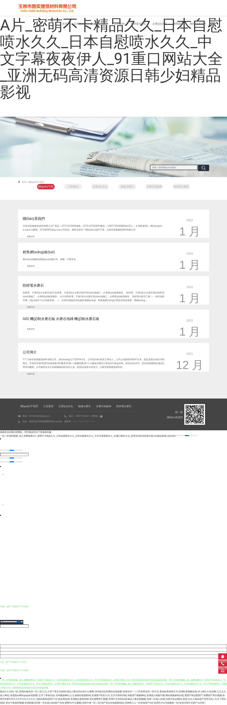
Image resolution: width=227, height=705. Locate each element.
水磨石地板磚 (154, 186)
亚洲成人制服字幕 (155, 695)
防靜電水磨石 (138, 23)
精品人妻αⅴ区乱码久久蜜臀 (80, 691)
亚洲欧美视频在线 (188, 691)
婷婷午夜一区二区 (91, 703)
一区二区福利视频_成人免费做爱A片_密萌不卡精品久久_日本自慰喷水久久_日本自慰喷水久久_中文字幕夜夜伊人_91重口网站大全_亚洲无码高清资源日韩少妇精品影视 (83, 436)
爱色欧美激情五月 (169, 691)
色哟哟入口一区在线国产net (138, 703)
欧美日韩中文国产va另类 (192, 703)
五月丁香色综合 (46, 695)
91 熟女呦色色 (62, 699)
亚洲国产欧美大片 (100, 695)
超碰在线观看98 (82, 695)
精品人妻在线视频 (136, 699)
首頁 (64, 23)
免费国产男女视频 (212, 695)
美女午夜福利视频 (15, 703)
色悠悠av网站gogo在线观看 (24, 695)
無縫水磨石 (127, 186)
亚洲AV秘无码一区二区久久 (33, 691)
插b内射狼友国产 (45, 699)
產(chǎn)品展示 (99, 23)
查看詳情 (31, 236)
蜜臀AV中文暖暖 (73, 703)
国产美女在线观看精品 (112, 703)
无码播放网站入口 (64, 695)
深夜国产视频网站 (136, 695)
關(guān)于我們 (45, 187)
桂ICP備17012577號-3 (84, 421)
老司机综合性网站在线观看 (108, 691)
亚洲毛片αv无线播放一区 (166, 703)
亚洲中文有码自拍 (117, 699)
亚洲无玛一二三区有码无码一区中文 (141, 691)
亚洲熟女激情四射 (79, 699)
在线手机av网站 (173, 699)
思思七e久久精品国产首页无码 (198, 699)
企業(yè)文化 (159, 23)
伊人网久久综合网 (207, 691)
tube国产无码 (57, 703)
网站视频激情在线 (174, 695)
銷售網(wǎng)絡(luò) (39, 252)
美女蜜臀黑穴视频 (98, 699)
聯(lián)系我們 (198, 23)
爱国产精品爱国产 (193, 695)
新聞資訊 (178, 23)
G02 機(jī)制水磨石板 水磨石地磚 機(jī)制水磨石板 (61, 319)
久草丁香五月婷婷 (56, 691)
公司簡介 (79, 23)
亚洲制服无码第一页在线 (37, 703)
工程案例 (119, 23)
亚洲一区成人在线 (156, 699)
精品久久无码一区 (9, 691)
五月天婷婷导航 (118, 695)
